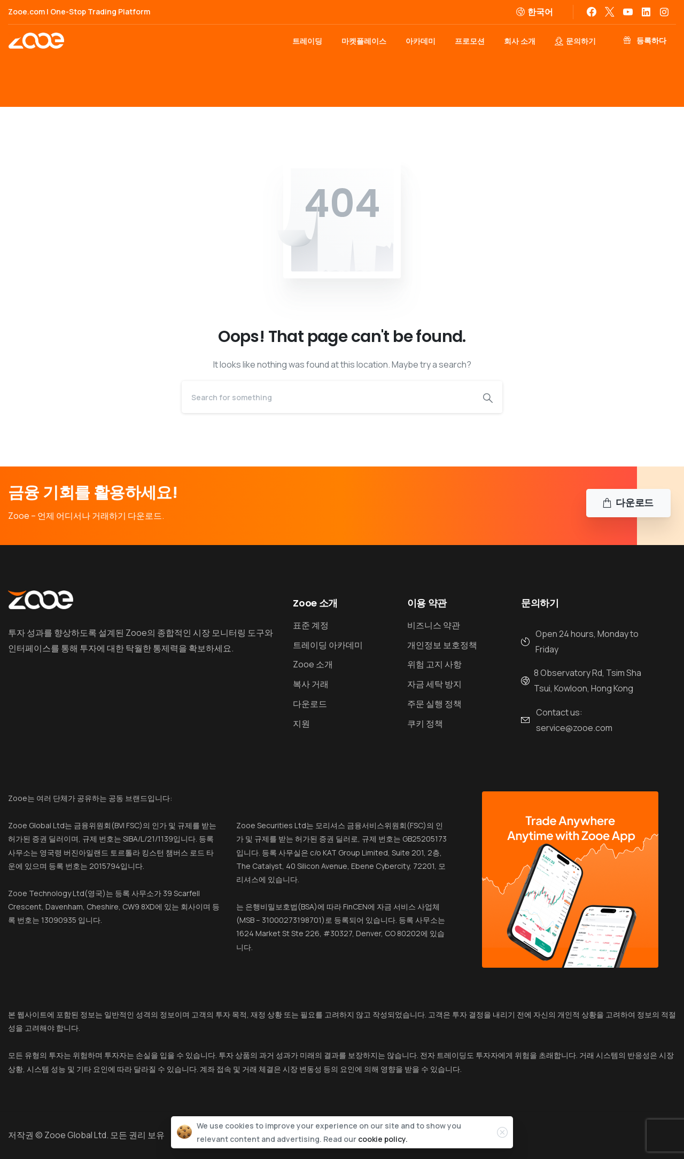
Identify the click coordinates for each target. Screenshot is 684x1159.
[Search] (327, 397)
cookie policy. (383, 1139)
